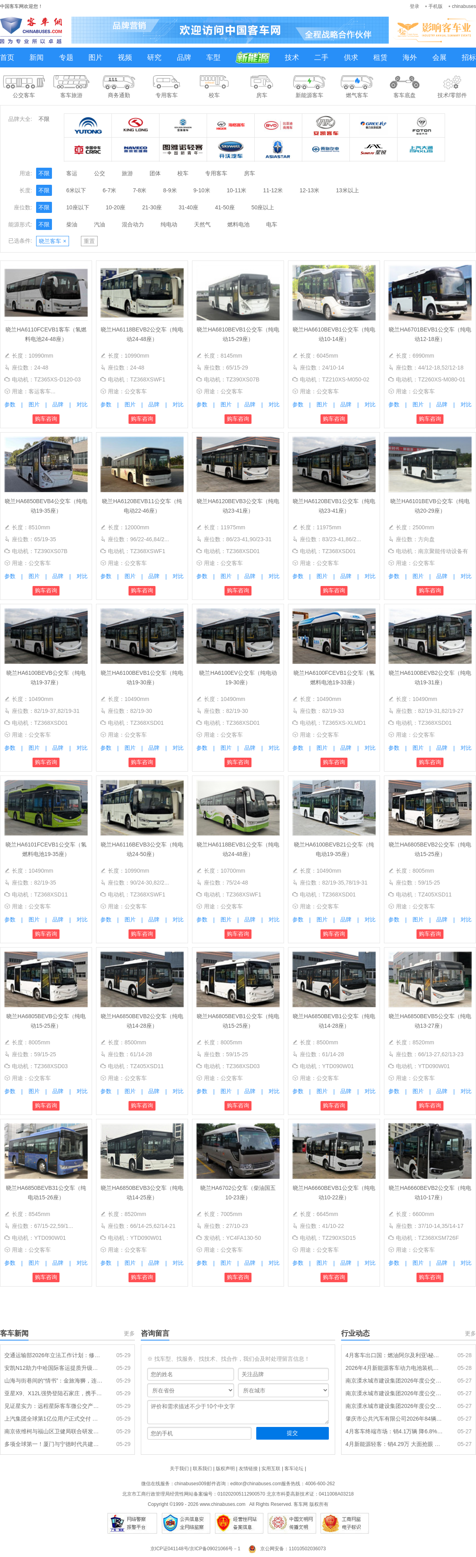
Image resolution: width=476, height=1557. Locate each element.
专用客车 (216, 173)
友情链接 (248, 1468)
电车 (271, 224)
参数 (9, 404)
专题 (66, 57)
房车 (249, 173)
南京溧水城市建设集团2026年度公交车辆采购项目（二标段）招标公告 (394, 1393)
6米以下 (76, 190)
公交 (99, 173)
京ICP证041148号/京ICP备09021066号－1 (195, 1548)
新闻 (36, 57)
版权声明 (225, 1468)
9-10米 (202, 190)
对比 (82, 404)
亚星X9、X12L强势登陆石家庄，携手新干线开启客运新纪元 (53, 1393)
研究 (154, 57)
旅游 (127, 173)
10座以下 (77, 207)
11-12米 (273, 190)
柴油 (71, 224)
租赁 (380, 57)
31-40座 (188, 207)
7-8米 (139, 190)
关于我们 (179, 1468)
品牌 (184, 57)
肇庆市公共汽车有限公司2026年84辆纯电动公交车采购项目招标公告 (394, 1418)
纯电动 (169, 224)
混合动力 (133, 224)
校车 (182, 173)
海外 (410, 57)
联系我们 (202, 1468)
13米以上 (347, 190)
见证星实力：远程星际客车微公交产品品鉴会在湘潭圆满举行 (53, 1406)
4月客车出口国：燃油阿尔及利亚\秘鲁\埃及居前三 (394, 1355)
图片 (95, 57)
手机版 (435, 6)
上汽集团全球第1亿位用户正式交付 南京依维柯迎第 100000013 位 (53, 1418)
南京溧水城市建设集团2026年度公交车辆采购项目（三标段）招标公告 (394, 1380)
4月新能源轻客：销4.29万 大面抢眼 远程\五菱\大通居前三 (394, 1444)
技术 (292, 57)
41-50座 (225, 207)
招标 (469, 57)
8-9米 (170, 190)
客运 (71, 173)
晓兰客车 (52, 241)
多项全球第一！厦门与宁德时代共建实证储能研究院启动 (53, 1444)
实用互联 (270, 1468)
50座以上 (262, 207)
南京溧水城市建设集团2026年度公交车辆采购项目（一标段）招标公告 (394, 1406)
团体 (155, 173)
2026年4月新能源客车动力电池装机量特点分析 (394, 1368)
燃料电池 (238, 224)
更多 (129, 1333)
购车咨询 (46, 419)
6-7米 (109, 190)
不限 (44, 119)
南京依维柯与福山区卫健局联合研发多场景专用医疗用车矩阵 (53, 1431)
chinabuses (464, 6)
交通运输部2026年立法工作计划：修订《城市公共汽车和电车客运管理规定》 (53, 1355)
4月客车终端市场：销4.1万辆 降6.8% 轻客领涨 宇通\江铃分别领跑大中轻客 (394, 1431)
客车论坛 (293, 1468)
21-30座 (152, 207)
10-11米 (237, 190)
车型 (213, 57)
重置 (89, 241)
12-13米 (309, 190)
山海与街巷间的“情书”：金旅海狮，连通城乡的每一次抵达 (53, 1380)
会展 (439, 57)
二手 (321, 57)
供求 (351, 57)
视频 (125, 57)
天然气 (202, 224)
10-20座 (116, 207)
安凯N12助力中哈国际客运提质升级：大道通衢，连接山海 (53, 1368)
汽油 (99, 224)
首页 (7, 57)
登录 (414, 6)
